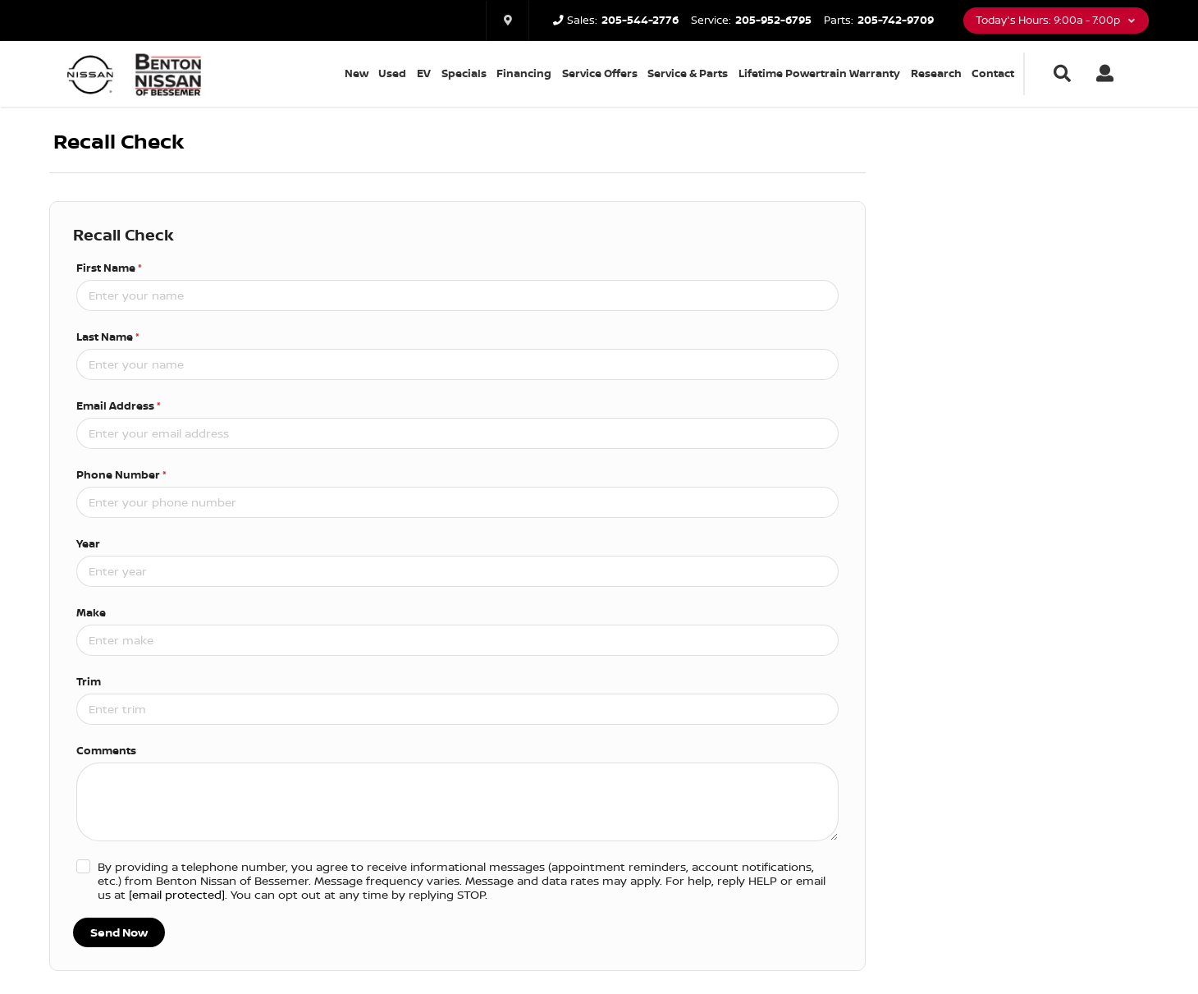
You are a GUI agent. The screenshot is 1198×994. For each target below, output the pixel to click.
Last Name (107, 336)
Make (91, 612)
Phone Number (121, 474)
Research (936, 73)
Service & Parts (687, 73)
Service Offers (600, 73)
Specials (464, 73)
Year (88, 543)
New (356, 73)
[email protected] (177, 894)
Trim (88, 681)
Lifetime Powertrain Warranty (819, 73)
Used (392, 73)
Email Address (118, 405)
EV (424, 73)
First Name (109, 267)
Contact (993, 73)
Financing (523, 73)
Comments (106, 750)
